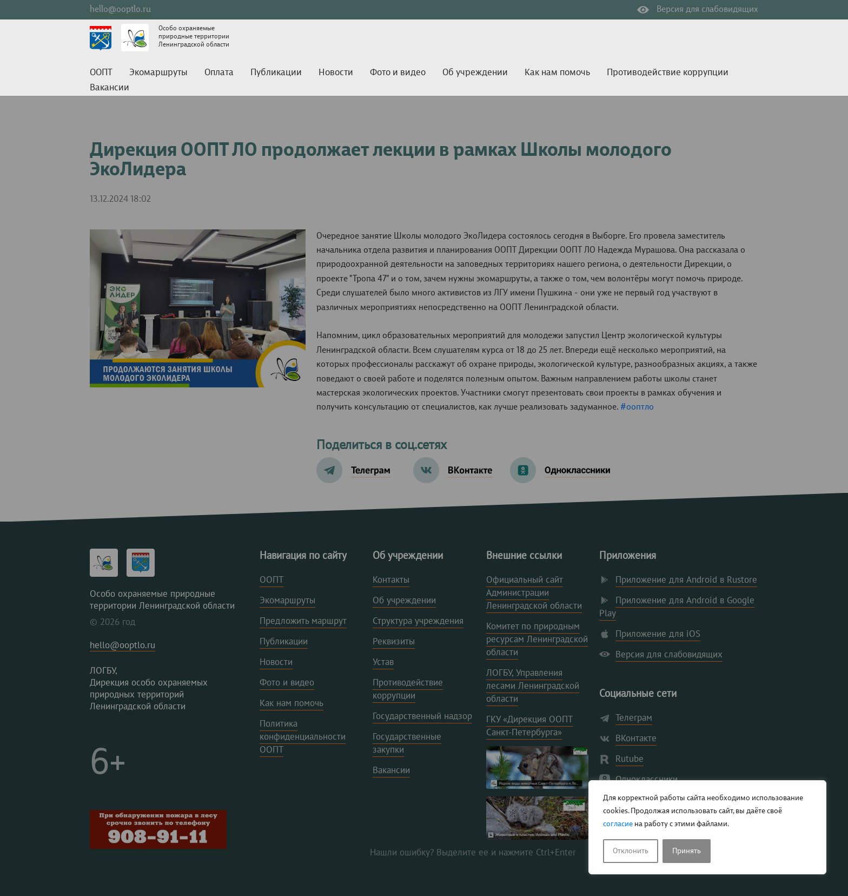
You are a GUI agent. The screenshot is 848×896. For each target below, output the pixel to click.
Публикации (276, 72)
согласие (618, 824)
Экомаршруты (158, 72)
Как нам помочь (557, 72)
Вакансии (109, 88)
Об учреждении (475, 72)
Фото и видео (398, 72)
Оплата (219, 72)
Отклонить (630, 851)
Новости (336, 72)
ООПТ (101, 72)
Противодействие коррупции (667, 72)
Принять (686, 851)
